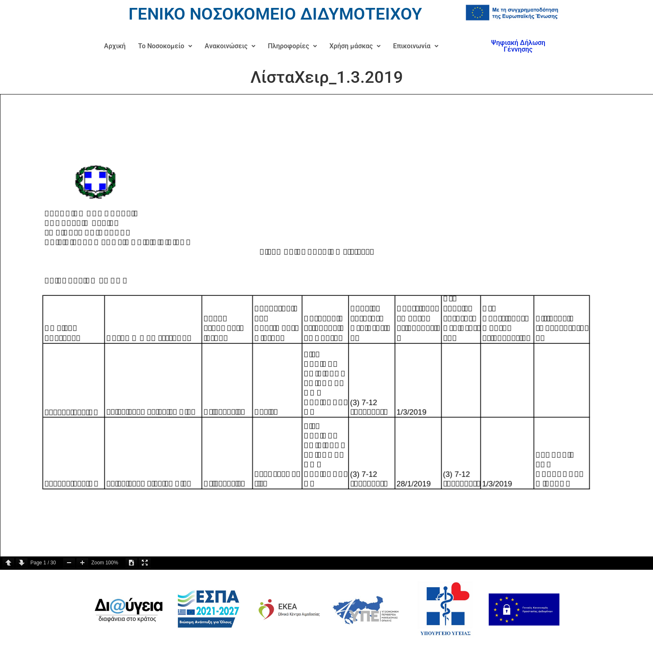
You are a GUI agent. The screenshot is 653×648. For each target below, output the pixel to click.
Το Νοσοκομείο (165, 46)
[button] (165, 46)
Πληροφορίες (292, 46)
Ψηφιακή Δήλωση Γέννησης (518, 46)
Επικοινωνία (415, 46)
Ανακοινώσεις (230, 46)
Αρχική (115, 46)
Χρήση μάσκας (355, 46)
